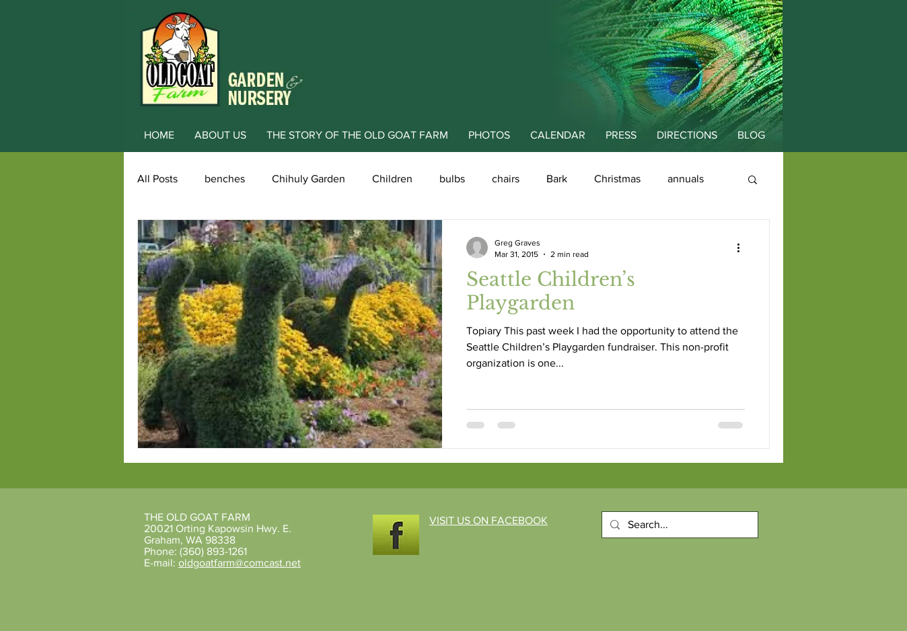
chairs (505, 178)
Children (392, 178)
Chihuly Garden (308, 178)
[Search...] (678, 524)
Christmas (617, 178)
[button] (752, 181)
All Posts (157, 178)
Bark (556, 178)
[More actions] (743, 247)
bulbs (452, 178)
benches (225, 178)
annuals (685, 178)
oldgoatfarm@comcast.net (239, 562)
